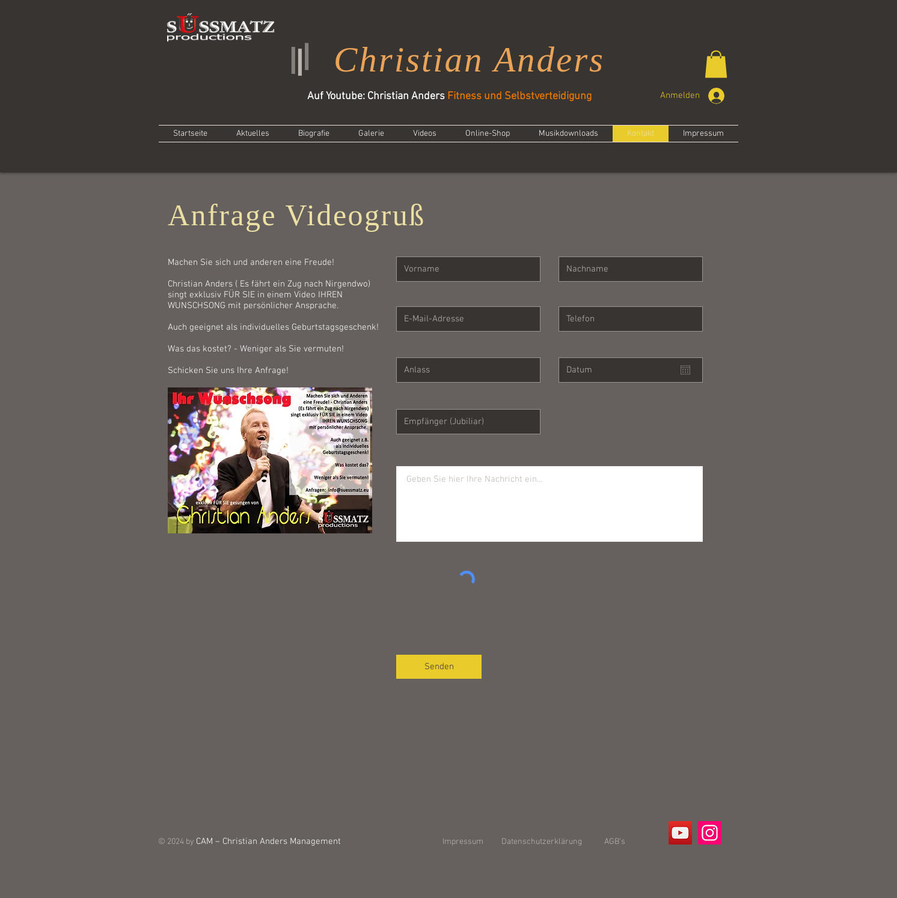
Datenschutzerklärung (541, 842)
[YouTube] (680, 833)
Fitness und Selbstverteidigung (519, 96)
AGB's (614, 842)
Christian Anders (469, 59)
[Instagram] (709, 833)
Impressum (462, 842)
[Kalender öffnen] (685, 370)
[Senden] (439, 667)
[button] (716, 63)
